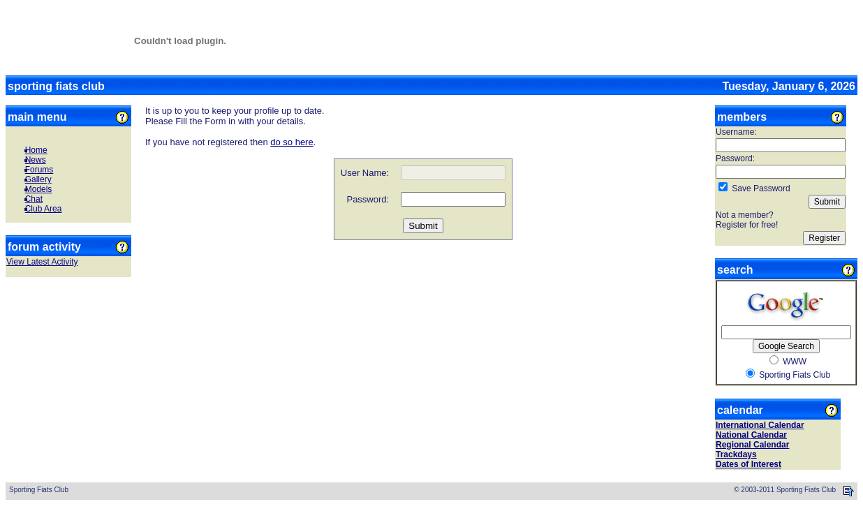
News (35, 160)
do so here (291, 142)
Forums (39, 170)
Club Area (43, 209)
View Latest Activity (42, 262)
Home (36, 150)
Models (38, 189)
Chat (34, 199)
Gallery (38, 179)
